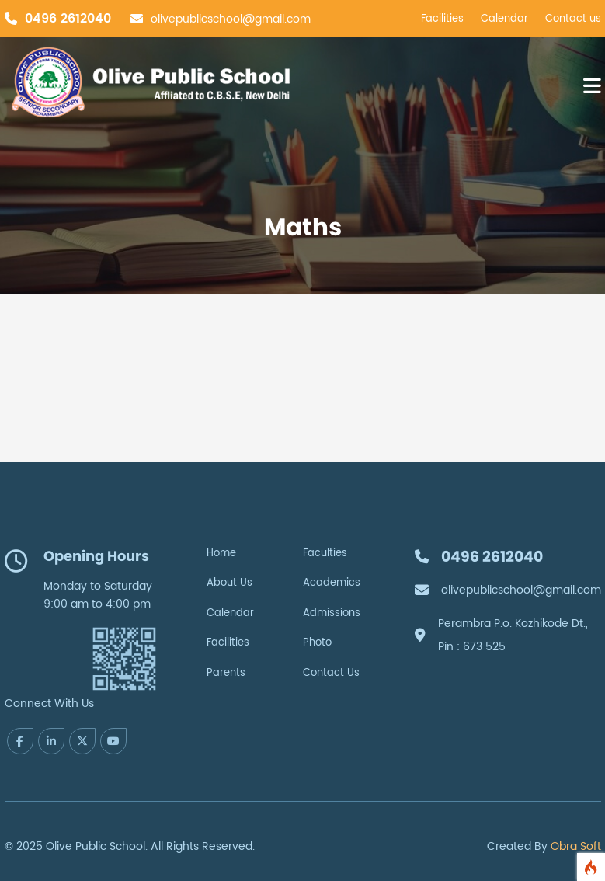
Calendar (504, 19)
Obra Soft (576, 846)
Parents (226, 673)
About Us (229, 583)
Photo (317, 643)
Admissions (331, 613)
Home (221, 553)
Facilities (442, 19)
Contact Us (331, 673)
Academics (331, 583)
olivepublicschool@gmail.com (231, 19)
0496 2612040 (68, 19)
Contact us (573, 19)
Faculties (325, 553)
